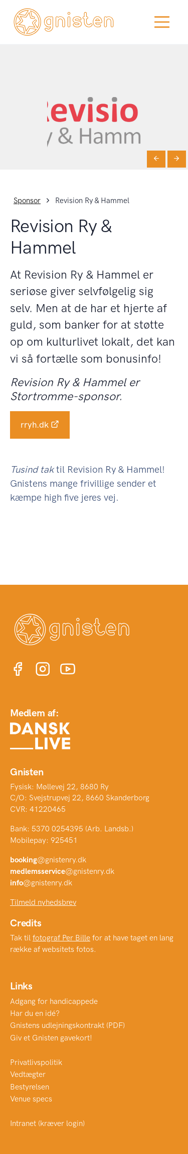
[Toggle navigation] (162, 22)
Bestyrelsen (29, 1086)
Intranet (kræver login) (47, 1123)
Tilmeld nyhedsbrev (43, 902)
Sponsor (27, 200)
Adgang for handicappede (54, 1001)
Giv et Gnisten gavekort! (51, 1037)
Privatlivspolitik (36, 1062)
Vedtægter (28, 1074)
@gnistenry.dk (48, 859)
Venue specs (31, 1098)
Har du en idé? (35, 1013)
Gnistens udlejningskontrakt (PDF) (67, 1025)
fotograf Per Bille (61, 937)
